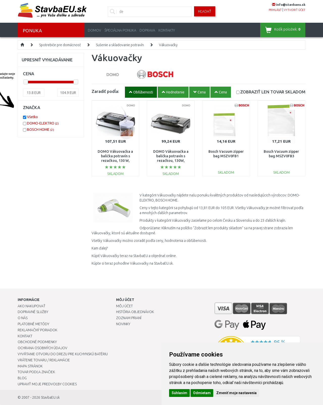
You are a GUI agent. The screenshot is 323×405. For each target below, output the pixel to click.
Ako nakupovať (31, 306)
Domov (94, 30)
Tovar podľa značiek (36, 372)
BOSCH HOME (40, 130)
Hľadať (204, 11)
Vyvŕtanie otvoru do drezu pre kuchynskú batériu (63, 354)
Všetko (32, 117)
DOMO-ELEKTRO (43, 123)
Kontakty (166, 30)
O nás (23, 318)
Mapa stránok (30, 366)
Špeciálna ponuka (120, 30)
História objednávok (135, 312)
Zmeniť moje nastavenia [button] (236, 393)
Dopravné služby (33, 312)
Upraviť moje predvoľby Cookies (47, 384)
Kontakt (25, 336)
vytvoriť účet (294, 9)
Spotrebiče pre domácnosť (60, 45)
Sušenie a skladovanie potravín (120, 45)
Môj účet (124, 306)
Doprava (147, 30)
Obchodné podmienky (37, 342)
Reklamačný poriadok (37, 330)
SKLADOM (272, 91)
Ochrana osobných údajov (42, 348)
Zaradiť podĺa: (105, 91)
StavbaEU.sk (50, 397)
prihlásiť (275, 9)
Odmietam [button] (202, 393)
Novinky (123, 324)
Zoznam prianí (128, 318)
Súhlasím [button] (179, 393)
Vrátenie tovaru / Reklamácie (44, 360)
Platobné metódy (33, 324)
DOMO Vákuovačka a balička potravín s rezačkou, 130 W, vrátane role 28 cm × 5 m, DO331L (115, 160)
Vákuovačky (168, 45)
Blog (22, 378)
